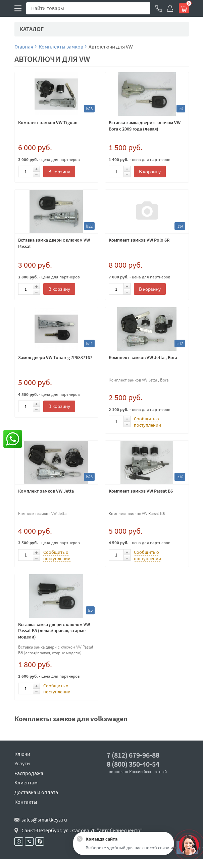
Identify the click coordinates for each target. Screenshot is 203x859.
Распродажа (28, 773)
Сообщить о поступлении (147, 422)
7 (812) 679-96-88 (133, 755)
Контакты (25, 801)
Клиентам (26, 782)
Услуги (22, 763)
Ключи (22, 754)
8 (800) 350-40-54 (133, 764)
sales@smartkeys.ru (44, 819)
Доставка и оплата (36, 792)
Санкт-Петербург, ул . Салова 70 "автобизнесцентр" (82, 830)
